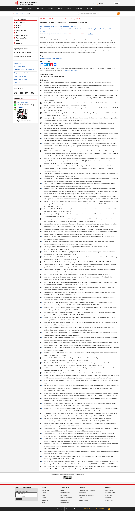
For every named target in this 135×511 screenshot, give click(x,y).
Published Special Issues (22, 52)
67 (41, 423)
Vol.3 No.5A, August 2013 (72, 19)
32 (41, 252)
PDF (61, 34)
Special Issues (64, 502)
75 (41, 466)
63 (41, 403)
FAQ (80, 497)
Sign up (59, 509)
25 (41, 219)
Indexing (18, 43)
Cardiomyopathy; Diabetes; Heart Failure (51, 58)
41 (41, 292)
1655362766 (20, 107)
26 (41, 224)
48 (41, 327)
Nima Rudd (66, 26)
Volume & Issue (83, 500)
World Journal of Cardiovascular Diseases (52, 19)
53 (41, 352)
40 (41, 287)
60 (41, 385)
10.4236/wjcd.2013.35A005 (51, 34)
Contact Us (45, 500)
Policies (108, 487)
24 (41, 214)
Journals (40, 9)
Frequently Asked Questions (22, 73)
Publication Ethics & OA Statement (24, 69)
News (60, 9)
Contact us (17, 82)
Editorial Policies (21, 35)
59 (41, 380)
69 (41, 433)
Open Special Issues (21, 49)
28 (41, 231)
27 (41, 229)
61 (41, 393)
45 (41, 312)
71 (41, 443)
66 (41, 418)
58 (41, 375)
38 (41, 277)
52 (41, 347)
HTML (65, 34)
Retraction (108, 497)
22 (41, 201)
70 (41, 438)
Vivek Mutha (58, 26)
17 (41, 173)
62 (41, 398)
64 (41, 408)
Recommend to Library (20, 79)
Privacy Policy (109, 500)
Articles (29, 9)
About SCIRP (65, 487)
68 (41, 428)
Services (79, 9)
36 (41, 269)
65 (41, 413)
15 (41, 158)
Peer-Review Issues (66, 497)
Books (50, 9)
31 (41, 246)
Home (19, 9)
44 (41, 307)
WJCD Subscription (19, 66)
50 (41, 337)
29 (41, 236)
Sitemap (44, 497)
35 (41, 264)
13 (41, 143)
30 (41, 241)
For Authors (19, 33)
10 (41, 128)
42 (41, 297)
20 (41, 188)
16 (41, 166)
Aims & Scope (20, 23)
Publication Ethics (110, 492)
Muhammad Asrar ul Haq (47, 26)
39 (41, 282)
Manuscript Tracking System (87, 490)
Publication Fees (21, 38)
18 (41, 178)
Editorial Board (20, 30)
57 (41, 373)
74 (41, 461)
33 (41, 257)
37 (41, 274)
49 (41, 332)
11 (41, 133)
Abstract (43, 37)
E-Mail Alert (17, 63)
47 (41, 322)
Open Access (109, 490)
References (44, 80)
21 (41, 196)
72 (41, 451)
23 (41, 209)
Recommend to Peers (20, 76)
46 (41, 317)
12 (41, 138)
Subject (44, 492)
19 (41, 183)
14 (41, 151)
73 (41, 456)
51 (41, 342)
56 (41, 368)
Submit (89, 9)
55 (41, 363)
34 (41, 262)
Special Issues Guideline (22, 56)
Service (82, 487)
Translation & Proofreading (86, 495)
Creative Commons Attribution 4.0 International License (81, 480)
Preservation (108, 495)
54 (41, 358)
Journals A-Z (45, 490)
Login (117, 3)
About (69, 9)
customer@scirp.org (22, 102)
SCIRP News (88, 509)
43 (41, 302)
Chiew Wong (73, 26)
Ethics (17, 40)
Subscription (82, 492)
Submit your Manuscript (73, 509)
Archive (18, 28)
